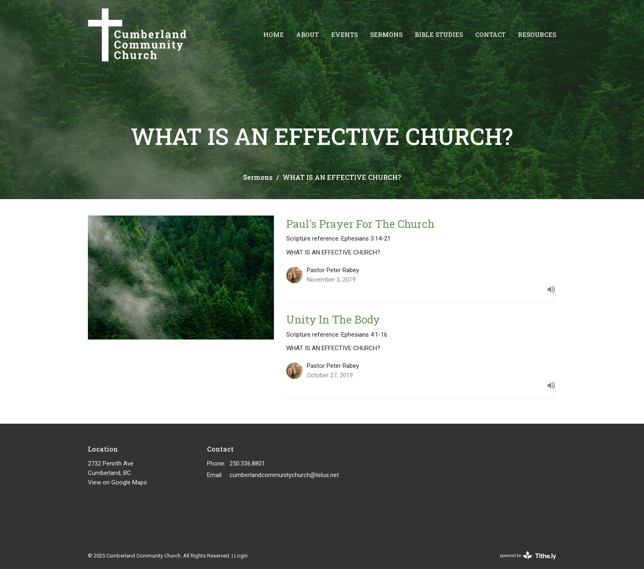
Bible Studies (439, 34)
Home (273, 34)
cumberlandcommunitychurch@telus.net (284, 475)
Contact (490, 34)
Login (241, 556)
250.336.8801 (247, 463)
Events (344, 34)
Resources (537, 34)
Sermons (386, 34)
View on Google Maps (117, 482)
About (307, 34)
